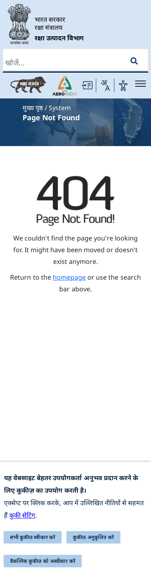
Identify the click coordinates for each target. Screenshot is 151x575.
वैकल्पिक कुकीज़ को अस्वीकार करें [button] (42, 561)
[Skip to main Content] (87, 85)
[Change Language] (105, 85)
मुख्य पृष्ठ (33, 107)
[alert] (75, 518)
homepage (69, 277)
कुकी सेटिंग (22, 515)
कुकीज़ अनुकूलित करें (93, 537)
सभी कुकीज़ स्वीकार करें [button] (33, 537)
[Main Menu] (140, 83)
